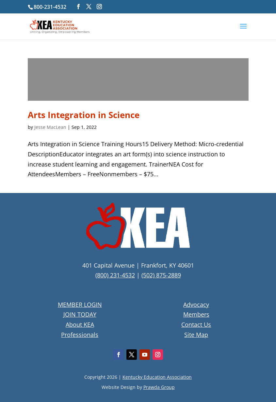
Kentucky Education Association (157, 377)
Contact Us (196, 324)
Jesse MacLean (50, 127)
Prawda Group (159, 387)
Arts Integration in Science (83, 115)
